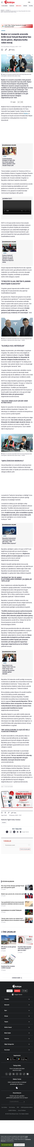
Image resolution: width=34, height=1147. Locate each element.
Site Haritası (12, 1107)
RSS (18, 1107)
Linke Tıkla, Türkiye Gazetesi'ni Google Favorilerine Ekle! (14, 26)
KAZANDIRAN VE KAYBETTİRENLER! (11, 910)
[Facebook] (10, 832)
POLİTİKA (31, 5)
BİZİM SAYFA (18, 5)
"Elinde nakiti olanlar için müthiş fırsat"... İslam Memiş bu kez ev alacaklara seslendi (12, 919)
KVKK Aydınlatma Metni (27, 1107)
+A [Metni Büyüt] (22, 102)
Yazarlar (6, 1038)
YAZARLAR (11, 5)
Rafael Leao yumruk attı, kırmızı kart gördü (13, 894)
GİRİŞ (29, 2)
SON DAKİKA (5, 5)
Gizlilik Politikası (12, 1110)
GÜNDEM (25, 5)
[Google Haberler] (24, 832)
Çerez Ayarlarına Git (19, 1144)
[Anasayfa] (17, 986)
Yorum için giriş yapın (25, 849)
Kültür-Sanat (8, 1027)
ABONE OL (17, 990)
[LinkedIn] (14, 832)
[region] (17, 1140)
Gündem (3, 30)
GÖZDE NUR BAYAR (8, 786)
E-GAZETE (9, 990)
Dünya (6, 1016)
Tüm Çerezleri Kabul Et (7, 1144)
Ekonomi (6, 1005)
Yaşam (6, 1021)
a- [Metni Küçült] (18, 102)
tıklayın (21, 1084)
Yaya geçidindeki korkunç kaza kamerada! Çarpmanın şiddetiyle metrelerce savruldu (12, 903)
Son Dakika (4, 1107)
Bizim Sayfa (7, 1033)
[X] (7, 832)
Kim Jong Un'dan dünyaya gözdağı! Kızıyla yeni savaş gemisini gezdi (12, 886)
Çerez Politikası (22, 1110)
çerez (26, 1136)
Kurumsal (7, 1050)
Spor (5, 1010)
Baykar (26, 113)
